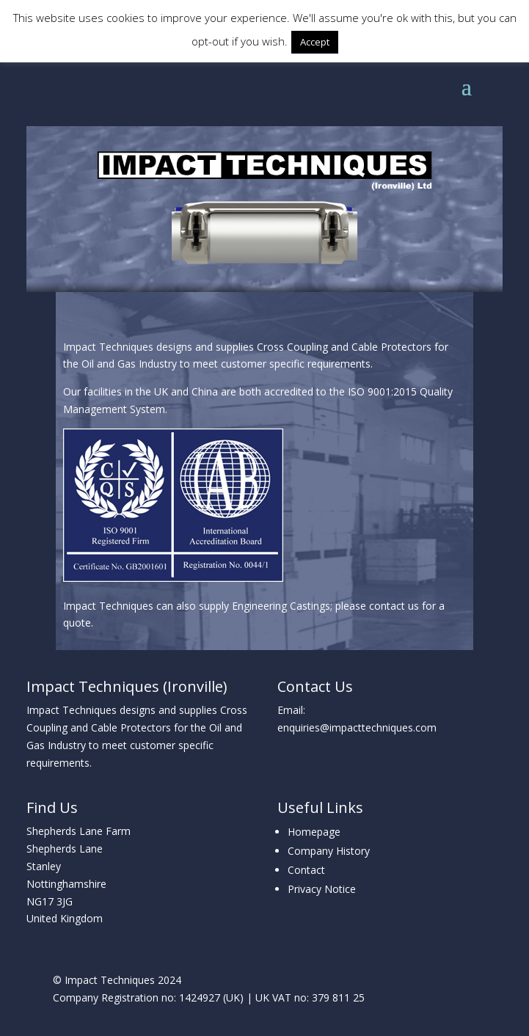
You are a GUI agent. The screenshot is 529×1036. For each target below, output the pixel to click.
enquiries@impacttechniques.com (357, 727)
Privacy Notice (322, 889)
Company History (329, 851)
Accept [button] (314, 41)
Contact (306, 870)
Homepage (314, 832)
